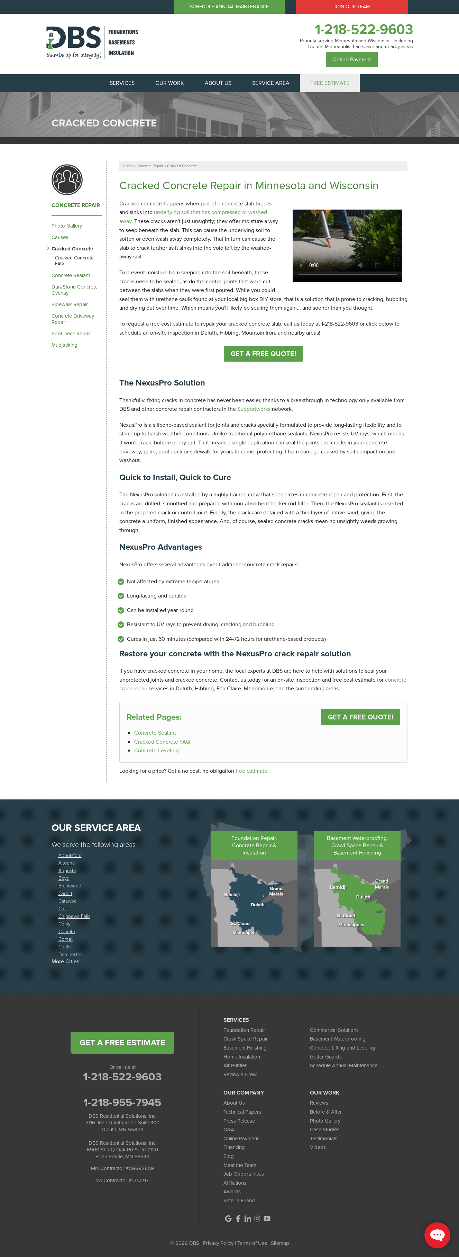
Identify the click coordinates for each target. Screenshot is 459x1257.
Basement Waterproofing (338, 1039)
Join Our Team (351, 6)
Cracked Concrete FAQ (162, 742)
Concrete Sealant (155, 733)
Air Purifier (235, 1065)
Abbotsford (70, 855)
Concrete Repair (76, 205)
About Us (234, 1103)
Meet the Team (239, 1165)
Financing (234, 1147)
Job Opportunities (243, 1174)
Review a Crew (240, 1074)
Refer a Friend (239, 1200)
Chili (62, 908)
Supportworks (253, 409)
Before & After (326, 1112)
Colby (64, 923)
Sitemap (280, 1243)
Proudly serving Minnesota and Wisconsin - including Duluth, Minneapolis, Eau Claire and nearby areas (356, 44)
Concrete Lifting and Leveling (342, 1048)
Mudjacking (64, 345)
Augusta (67, 870)
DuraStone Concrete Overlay (75, 290)
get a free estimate (122, 1042)
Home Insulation (241, 1057)
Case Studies (324, 1129)
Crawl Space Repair (245, 1039)
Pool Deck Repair (71, 333)
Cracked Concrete (72, 249)
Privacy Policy (218, 1243)
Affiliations (234, 1183)
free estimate (251, 771)
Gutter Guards (326, 1057)
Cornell (65, 939)
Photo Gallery (67, 226)
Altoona (66, 862)
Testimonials (323, 1138)
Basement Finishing (245, 1048)
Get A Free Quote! (263, 353)
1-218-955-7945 (122, 1102)
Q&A (228, 1129)
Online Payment (351, 59)
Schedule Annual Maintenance (229, 6)
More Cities (65, 961)
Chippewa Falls (74, 916)
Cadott (65, 893)
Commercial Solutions (334, 1030)
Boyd (64, 878)
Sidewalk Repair (70, 304)
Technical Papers (242, 1112)
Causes (60, 237)
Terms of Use (252, 1243)
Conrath (66, 931)
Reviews (319, 1103)
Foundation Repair (244, 1030)
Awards (232, 1191)
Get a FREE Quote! (360, 717)
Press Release (239, 1121)
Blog (228, 1156)
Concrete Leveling (156, 750)
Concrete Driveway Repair (73, 319)
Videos (318, 1147)
